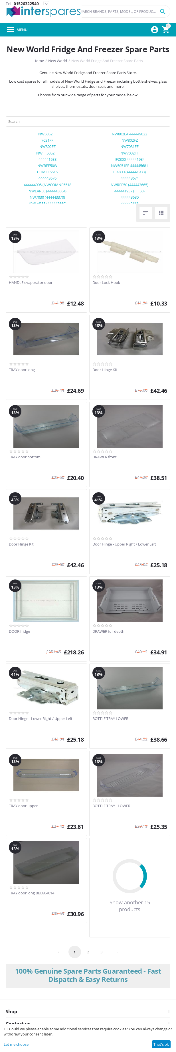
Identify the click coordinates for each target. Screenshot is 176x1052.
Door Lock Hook (106, 282)
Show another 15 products (130, 906)
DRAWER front (104, 457)
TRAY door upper (23, 806)
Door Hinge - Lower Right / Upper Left (40, 719)
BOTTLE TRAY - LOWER (111, 806)
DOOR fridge (19, 631)
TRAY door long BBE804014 (31, 893)
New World (57, 60)
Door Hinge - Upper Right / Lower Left (124, 544)
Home (38, 60)
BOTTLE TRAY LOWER (110, 719)
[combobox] (122, 11)
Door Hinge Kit (104, 370)
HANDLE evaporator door (30, 282)
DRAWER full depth (108, 631)
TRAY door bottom (25, 457)
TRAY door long (22, 370)
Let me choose (16, 1044)
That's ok (161, 1044)
